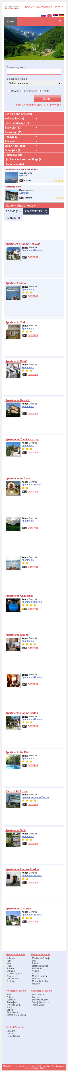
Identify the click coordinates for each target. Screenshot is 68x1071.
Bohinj (10, 997)
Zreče (35, 963)
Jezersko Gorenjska (16, 1015)
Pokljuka (11, 999)
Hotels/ (25, 797)
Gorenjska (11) (13, 150)
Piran (9, 966)
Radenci (36, 983)
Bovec (10, 976)
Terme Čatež (38, 1005)
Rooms (38, 250)
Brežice (35, 997)
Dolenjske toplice (40, 999)
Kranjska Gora (13, 1005)
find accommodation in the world (38, 105)
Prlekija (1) (11, 141)
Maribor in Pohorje (41, 958)
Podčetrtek (37, 968)
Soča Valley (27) (14, 118)
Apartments (25, 205)
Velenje (35, 971)
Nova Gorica (13, 978)
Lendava (36, 978)
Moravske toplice (40, 981)
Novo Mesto (38, 994)
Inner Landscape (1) (17, 123)
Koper (10, 205)
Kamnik (10, 1033)
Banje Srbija (39, 1068)
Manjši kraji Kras (14, 973)
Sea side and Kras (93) (18, 114)
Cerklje (10, 1010)
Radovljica (12, 1002)
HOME (10, 21)
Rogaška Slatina (40, 966)
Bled (9, 994)
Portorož (11, 968)
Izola (9, 963)
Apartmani (29, 1068)
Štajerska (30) (13, 127)
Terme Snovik (13, 1036)
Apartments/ (28, 250)
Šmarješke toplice (40, 1002)
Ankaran (11, 958)
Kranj (9, 1007)
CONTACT (33, 257)
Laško (35, 973)
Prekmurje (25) (13, 132)
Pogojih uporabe (58, 1066)
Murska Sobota (39, 976)
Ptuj (34, 961)
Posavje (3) (11, 136)
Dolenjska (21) (13, 154)
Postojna (11, 981)
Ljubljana (11, 1031)
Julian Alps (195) (15, 145)
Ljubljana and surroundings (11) (24, 159)
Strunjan (11, 971)
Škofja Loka (12, 1012)
